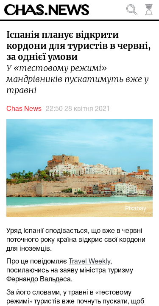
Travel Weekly (89, 262)
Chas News (24, 109)
